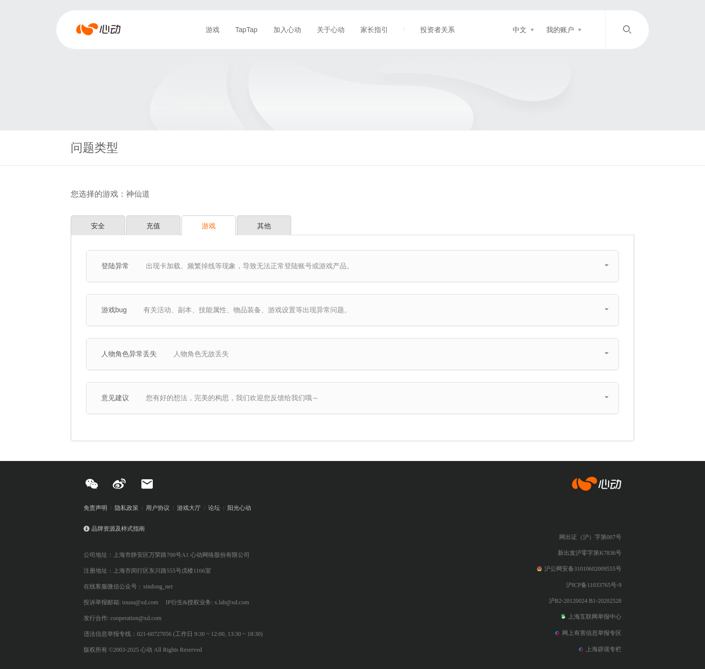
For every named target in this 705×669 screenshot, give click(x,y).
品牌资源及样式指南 (118, 528)
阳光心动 (239, 507)
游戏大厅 (189, 507)
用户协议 (158, 507)
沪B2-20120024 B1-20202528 (585, 600)
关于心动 (331, 30)
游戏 (213, 30)
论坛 (214, 507)
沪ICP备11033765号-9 (593, 585)
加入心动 (287, 30)
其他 (264, 226)
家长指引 (374, 30)
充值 (153, 226)
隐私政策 (126, 507)
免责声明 (95, 507)
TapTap (246, 30)
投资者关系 (437, 30)
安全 (98, 226)
